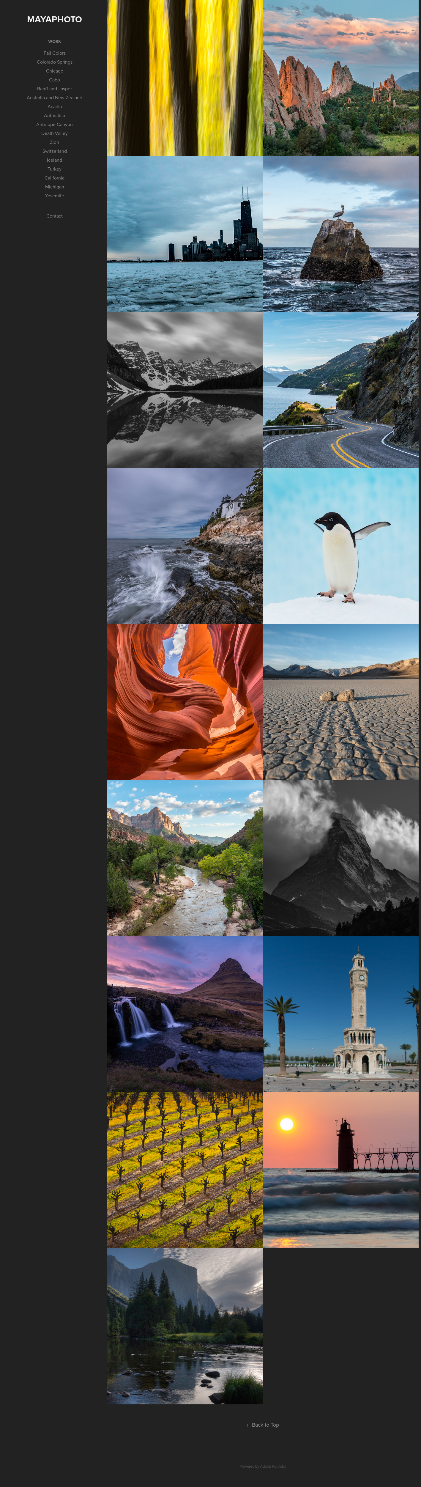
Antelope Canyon (54, 124)
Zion (54, 142)
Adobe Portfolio (273, 1466)
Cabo (54, 79)
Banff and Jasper (54, 88)
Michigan (54, 186)
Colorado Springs (54, 62)
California (54, 177)
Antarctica (54, 115)
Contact (54, 216)
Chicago (54, 70)
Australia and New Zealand (54, 97)
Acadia (55, 106)
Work (54, 41)
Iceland (54, 160)
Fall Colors (55, 53)
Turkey (55, 169)
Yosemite (54, 195)
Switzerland (54, 151)
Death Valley (54, 133)
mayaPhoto (54, 19)
